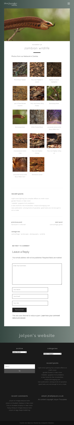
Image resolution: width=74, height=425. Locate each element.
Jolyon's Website (37, 335)
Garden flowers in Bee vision (21, 201)
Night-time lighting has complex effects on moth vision (30, 198)
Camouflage (15, 234)
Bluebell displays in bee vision (23, 403)
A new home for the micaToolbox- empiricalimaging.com (30, 205)
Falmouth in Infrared (18, 224)
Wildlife (42, 234)
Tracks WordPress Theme (29, 423)
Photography (34, 234)
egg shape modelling (23, 410)
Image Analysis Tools (23, 400)
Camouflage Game (56, 224)
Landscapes (25, 234)
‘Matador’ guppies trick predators (22, 203)
